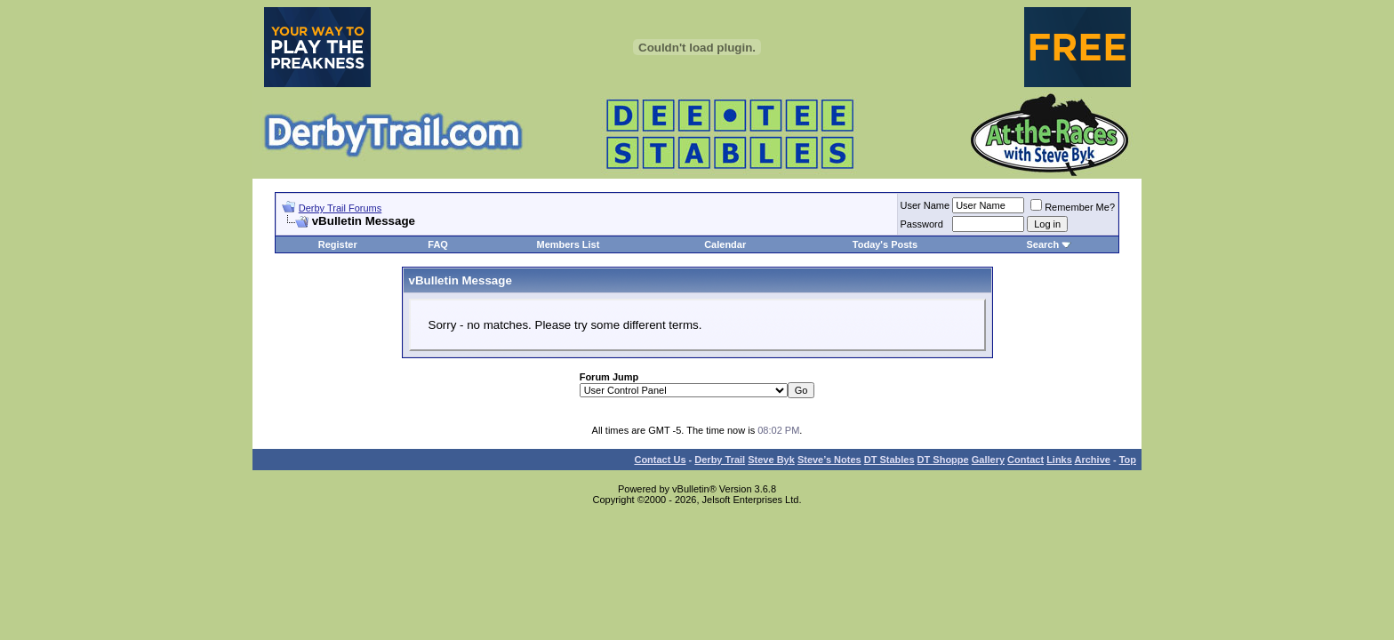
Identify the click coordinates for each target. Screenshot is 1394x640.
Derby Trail (719, 459)
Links (1059, 459)
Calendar (725, 244)
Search (1042, 244)
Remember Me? (1072, 207)
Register (337, 244)
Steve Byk (771, 459)
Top (1127, 459)
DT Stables (889, 459)
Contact (1025, 459)
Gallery (988, 459)
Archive (1092, 459)
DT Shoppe (943, 459)
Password (922, 224)
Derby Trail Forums (340, 208)
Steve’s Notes (829, 459)
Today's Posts (885, 244)
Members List (567, 244)
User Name (925, 205)
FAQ (438, 244)
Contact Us (659, 459)
